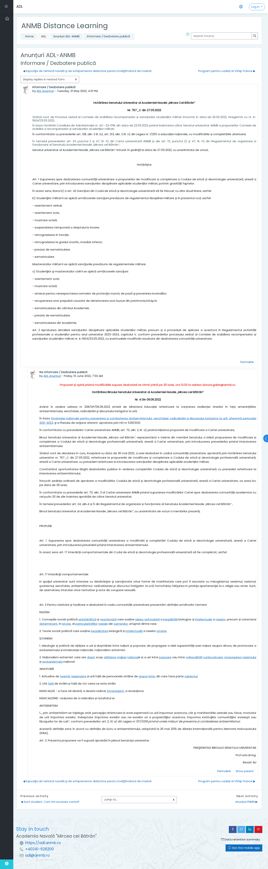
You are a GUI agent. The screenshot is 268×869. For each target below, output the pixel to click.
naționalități (194, 657)
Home (29, 36)
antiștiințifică (87, 619)
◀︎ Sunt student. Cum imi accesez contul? (50, 802)
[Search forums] (221, 35)
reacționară (108, 619)
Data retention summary (240, 839)
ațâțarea (110, 657)
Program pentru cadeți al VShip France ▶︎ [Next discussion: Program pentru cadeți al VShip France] (226, 71)
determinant (48, 624)
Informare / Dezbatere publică (108, 36)
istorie (66, 624)
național (132, 657)
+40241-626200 (39, 849)
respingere (78, 676)
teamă (65, 676)
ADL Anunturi (45, 91)
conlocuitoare (213, 657)
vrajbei (121, 657)
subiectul (190, 676)
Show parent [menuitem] (245, 771)
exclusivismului (52, 662)
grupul (143, 676)
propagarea (233, 657)
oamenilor (121, 624)
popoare (165, 657)
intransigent (115, 691)
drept (91, 657)
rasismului (249, 657)
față (51, 683)
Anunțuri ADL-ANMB (66, 36)
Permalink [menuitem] (247, 362)
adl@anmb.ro (37, 855)
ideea (139, 619)
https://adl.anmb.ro (43, 842)
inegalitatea (99, 631)
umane (162, 631)
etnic (151, 676)
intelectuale (203, 619)
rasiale (103, 624)
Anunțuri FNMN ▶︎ (246, 802)
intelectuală (134, 631)
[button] (188, 36)
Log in (255, 7)
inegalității (170, 619)
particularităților (86, 624)
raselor (220, 619)
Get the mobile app (244, 848)
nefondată (152, 619)
